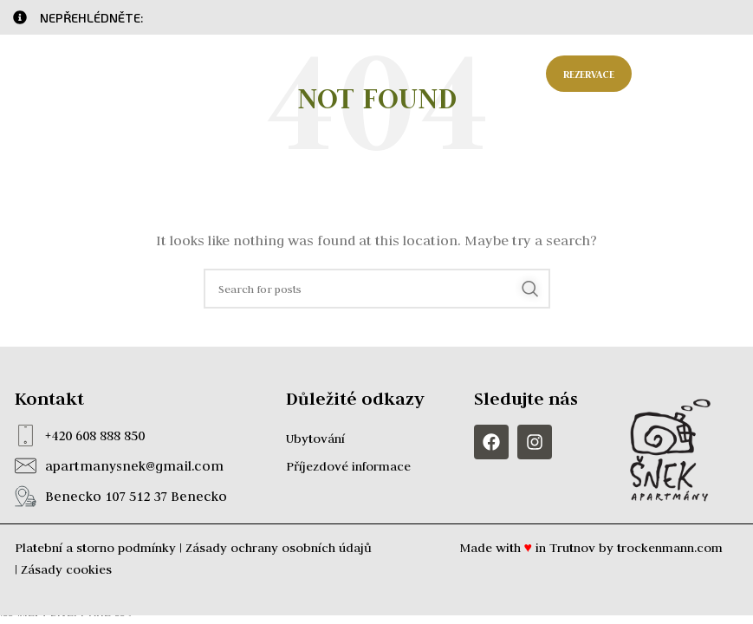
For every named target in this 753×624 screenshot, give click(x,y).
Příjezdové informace (348, 466)
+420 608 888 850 (95, 435)
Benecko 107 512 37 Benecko (136, 496)
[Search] (377, 289)
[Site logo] (82, 73)
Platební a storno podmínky (95, 548)
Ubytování (315, 438)
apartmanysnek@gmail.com (134, 466)
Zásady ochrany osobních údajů (278, 548)
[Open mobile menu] (694, 73)
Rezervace (588, 74)
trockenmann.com (670, 548)
